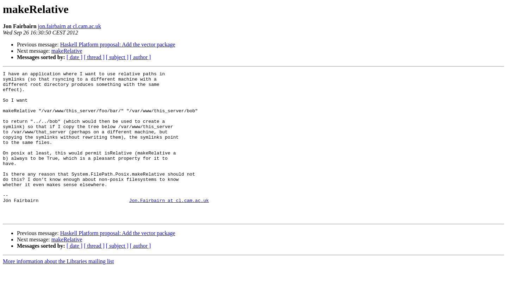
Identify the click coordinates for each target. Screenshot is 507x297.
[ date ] (74, 57)
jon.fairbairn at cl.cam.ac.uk (69, 26)
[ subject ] (117, 57)
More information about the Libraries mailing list (58, 291)
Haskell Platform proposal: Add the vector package (117, 45)
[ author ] (140, 57)
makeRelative (66, 51)
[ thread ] (94, 57)
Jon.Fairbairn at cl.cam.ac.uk (169, 226)
